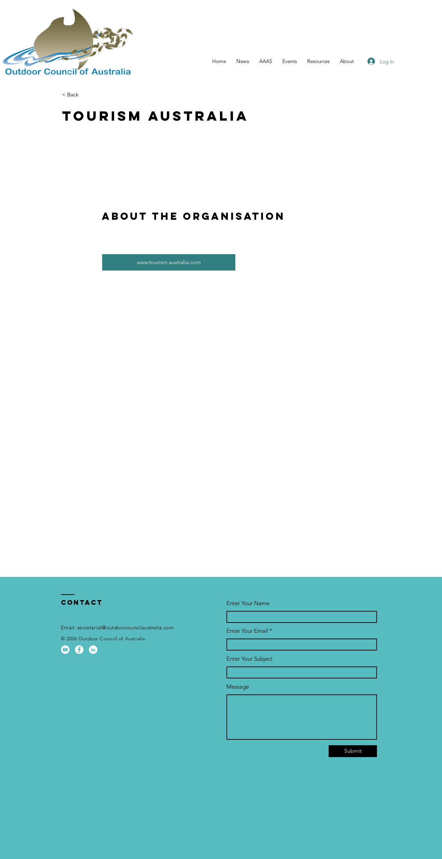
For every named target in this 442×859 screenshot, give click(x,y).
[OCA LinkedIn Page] (93, 649)
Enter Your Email (247, 631)
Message (237, 687)
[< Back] (86, 94)
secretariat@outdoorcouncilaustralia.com (125, 627)
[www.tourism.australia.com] (168, 262)
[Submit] (353, 751)
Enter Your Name (247, 603)
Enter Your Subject (249, 659)
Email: (69, 627)
